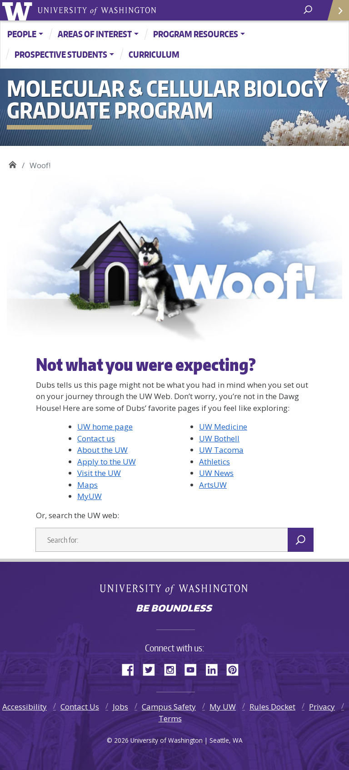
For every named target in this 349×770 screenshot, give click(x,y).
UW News (216, 473)
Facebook (131, 668)
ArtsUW (213, 485)
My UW (222, 706)
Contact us (96, 438)
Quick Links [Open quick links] (335, 13)
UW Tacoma (221, 450)
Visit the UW (99, 473)
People (21, 34)
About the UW (102, 450)
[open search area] (309, 10)
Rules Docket (272, 706)
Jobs (120, 706)
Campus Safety (169, 706)
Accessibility (24, 706)
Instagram (173, 668)
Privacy (322, 706)
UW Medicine (223, 426)
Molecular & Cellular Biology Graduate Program (12, 163)
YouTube (194, 668)
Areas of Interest (95, 34)
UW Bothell (219, 438)
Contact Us (79, 706)
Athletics (214, 461)
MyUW (89, 496)
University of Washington (18, 10)
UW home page (105, 426)
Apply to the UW (106, 461)
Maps (87, 485)
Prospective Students (61, 54)
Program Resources (195, 34)
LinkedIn (214, 668)
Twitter (152, 668)
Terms (170, 718)
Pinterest (235, 668)
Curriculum (154, 54)
